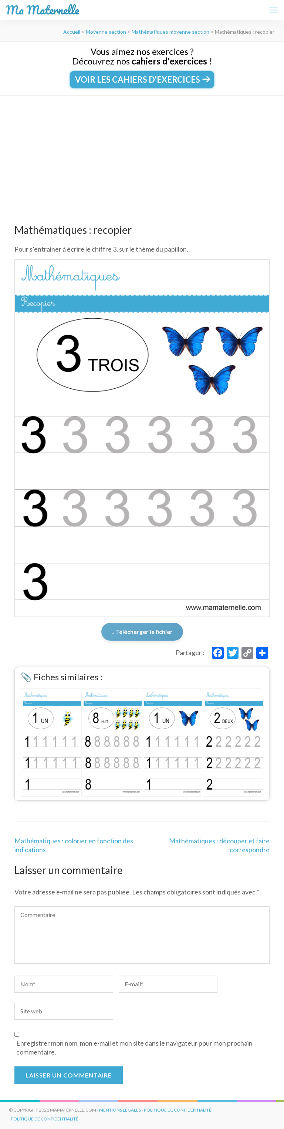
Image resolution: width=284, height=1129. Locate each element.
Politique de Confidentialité (44, 1119)
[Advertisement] (142, 151)
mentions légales (120, 1110)
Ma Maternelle (42, 10)
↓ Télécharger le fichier (142, 631)
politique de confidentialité (178, 1110)
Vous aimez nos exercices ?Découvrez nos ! (142, 56)
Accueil (71, 32)
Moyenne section (106, 32)
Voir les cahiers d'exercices (142, 79)
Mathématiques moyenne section (170, 32)
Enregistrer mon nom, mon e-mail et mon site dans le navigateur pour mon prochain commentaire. (134, 1047)
